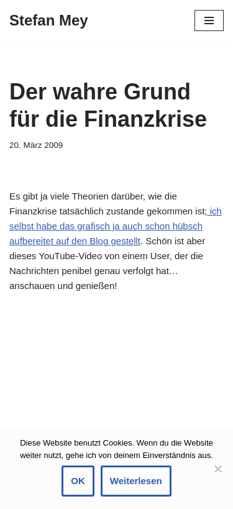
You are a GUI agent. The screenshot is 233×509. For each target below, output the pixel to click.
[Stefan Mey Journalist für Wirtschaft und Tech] (48, 20)
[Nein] (217, 468)
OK (78, 480)
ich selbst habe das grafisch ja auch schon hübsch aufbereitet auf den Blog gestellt (115, 226)
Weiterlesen (136, 480)
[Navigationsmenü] (209, 20)
